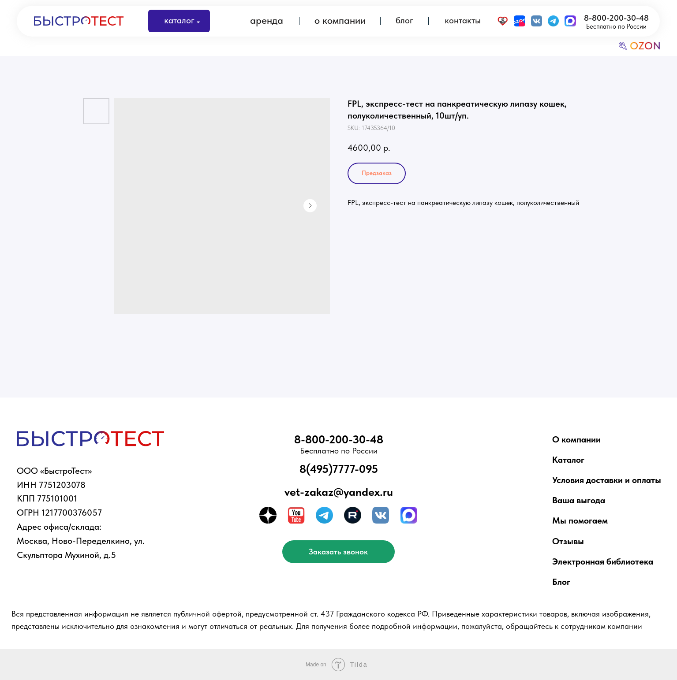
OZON (645, 46)
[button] (338, 551)
